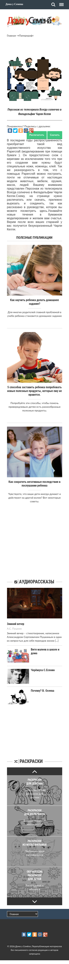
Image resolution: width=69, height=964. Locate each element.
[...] (56, 640)
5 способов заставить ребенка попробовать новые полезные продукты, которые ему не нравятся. (34, 390)
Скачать (54, 134)
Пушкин (17, 628)
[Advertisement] (34, 47)
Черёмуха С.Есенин (43, 670)
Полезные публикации (34, 237)
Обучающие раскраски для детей (35, 875)
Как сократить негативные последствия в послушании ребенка (34, 483)
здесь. (44, 210)
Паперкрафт (26, 35)
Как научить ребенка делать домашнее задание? (34, 302)
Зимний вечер (15, 624)
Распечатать (36, 134)
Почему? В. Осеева (42, 690)
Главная (11, 35)
